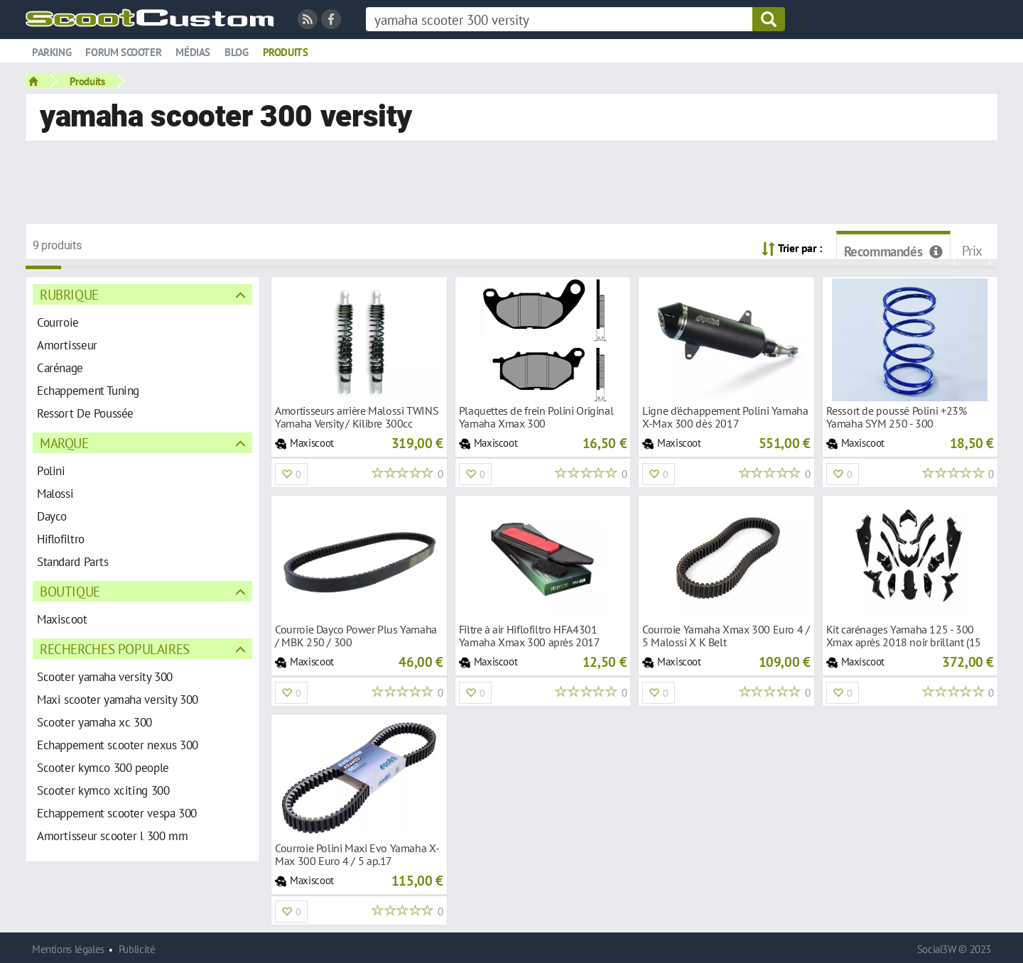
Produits (285, 52)
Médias (192, 52)
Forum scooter (123, 52)
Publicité (137, 949)
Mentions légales (68, 949)
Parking (51, 52)
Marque (64, 443)
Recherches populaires (115, 649)
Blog (236, 52)
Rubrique (69, 294)
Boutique (70, 591)
